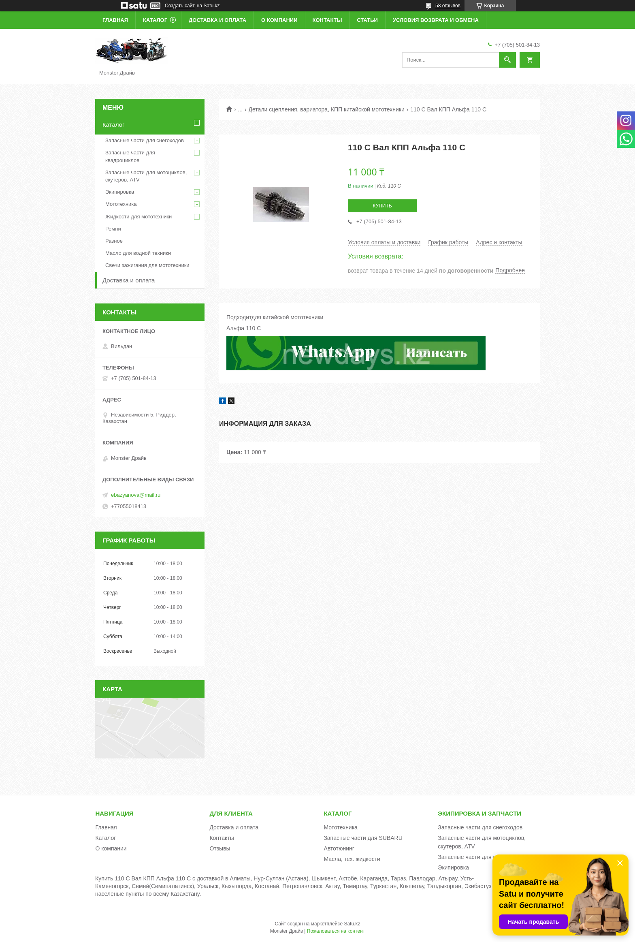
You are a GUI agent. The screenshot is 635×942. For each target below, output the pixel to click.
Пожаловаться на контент (336, 931)
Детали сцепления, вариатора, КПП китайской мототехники (327, 109)
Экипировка (119, 192)
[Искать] (507, 60)
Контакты (327, 20)
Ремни (113, 229)
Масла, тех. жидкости (352, 859)
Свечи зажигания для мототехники (147, 265)
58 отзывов (447, 6)
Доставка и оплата (217, 20)
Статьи (367, 20)
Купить (382, 206)
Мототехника (121, 204)
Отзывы (219, 848)
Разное (114, 241)
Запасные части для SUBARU (363, 838)
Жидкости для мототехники (138, 217)
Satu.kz (352, 924)
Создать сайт (180, 6)
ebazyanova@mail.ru (135, 495)
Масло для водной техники (138, 253)
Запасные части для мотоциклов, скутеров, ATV (146, 176)
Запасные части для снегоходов (144, 140)
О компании (279, 20)
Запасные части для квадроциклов (130, 156)
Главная (115, 20)
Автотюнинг (339, 848)
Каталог (155, 20)
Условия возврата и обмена (436, 20)
